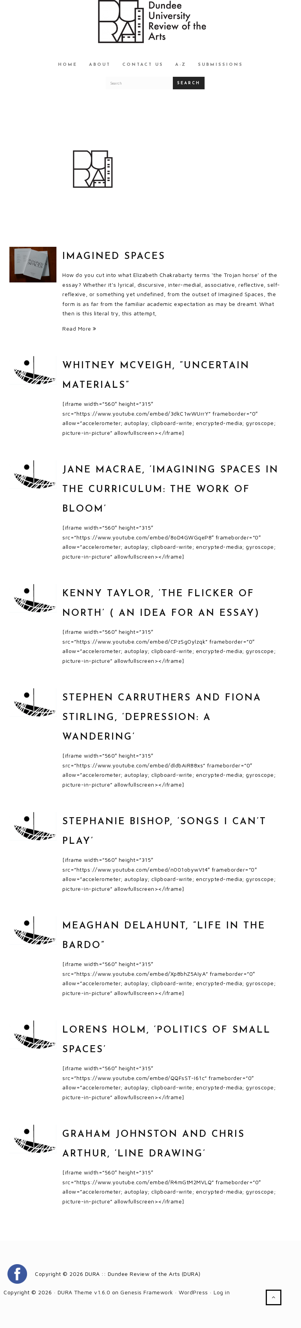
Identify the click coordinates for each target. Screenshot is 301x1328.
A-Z (180, 65)
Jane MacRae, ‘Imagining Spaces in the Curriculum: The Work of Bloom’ (170, 489)
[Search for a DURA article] (139, 83)
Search (188, 83)
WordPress (193, 1292)
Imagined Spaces (113, 256)
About (100, 65)
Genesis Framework (146, 1292)
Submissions (220, 65)
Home (67, 65)
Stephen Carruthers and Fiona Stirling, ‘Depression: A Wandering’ (161, 717)
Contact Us (142, 65)
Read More (79, 328)
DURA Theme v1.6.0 (84, 1292)
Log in (222, 1292)
